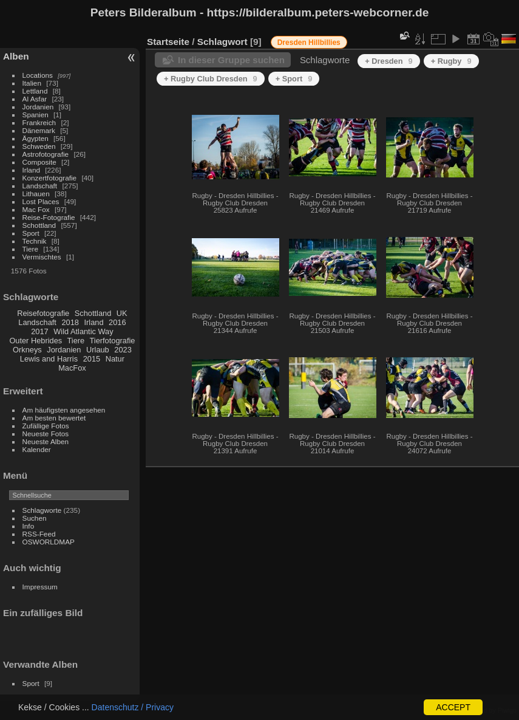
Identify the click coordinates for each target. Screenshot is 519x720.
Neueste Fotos (45, 433)
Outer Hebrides (35, 340)
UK (122, 313)
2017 (39, 331)
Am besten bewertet (54, 418)
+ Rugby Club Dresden (210, 78)
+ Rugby (451, 61)
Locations (37, 75)
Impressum (40, 587)
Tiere (30, 249)
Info (28, 526)
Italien (31, 83)
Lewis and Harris (49, 358)
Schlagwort (222, 41)
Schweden (39, 146)
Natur (115, 358)
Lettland (35, 91)
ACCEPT (453, 707)
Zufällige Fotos (45, 426)
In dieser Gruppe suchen (231, 60)
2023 (122, 349)
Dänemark (38, 130)
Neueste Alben (45, 441)
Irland (31, 170)
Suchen (34, 518)
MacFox (72, 367)
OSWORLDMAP (48, 542)
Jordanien (38, 107)
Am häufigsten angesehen (64, 410)
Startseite (168, 41)
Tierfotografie (112, 340)
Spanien (35, 114)
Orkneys (27, 349)
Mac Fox (36, 209)
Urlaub (97, 349)
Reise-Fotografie (48, 217)
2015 (91, 358)
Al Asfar (34, 99)
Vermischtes (41, 257)
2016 (117, 322)
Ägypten (35, 138)
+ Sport (294, 78)
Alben (16, 56)
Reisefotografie (43, 313)
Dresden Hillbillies (309, 42)
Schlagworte (42, 510)
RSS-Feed (39, 534)
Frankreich (39, 122)
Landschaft (40, 186)
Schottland (39, 225)
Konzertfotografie (49, 178)
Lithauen (36, 193)
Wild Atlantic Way (83, 331)
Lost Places (40, 201)
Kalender (36, 449)
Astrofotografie (45, 154)
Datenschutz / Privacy (133, 707)
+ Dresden (388, 61)
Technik (34, 241)
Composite (39, 162)
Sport (30, 233)
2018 (69, 322)
